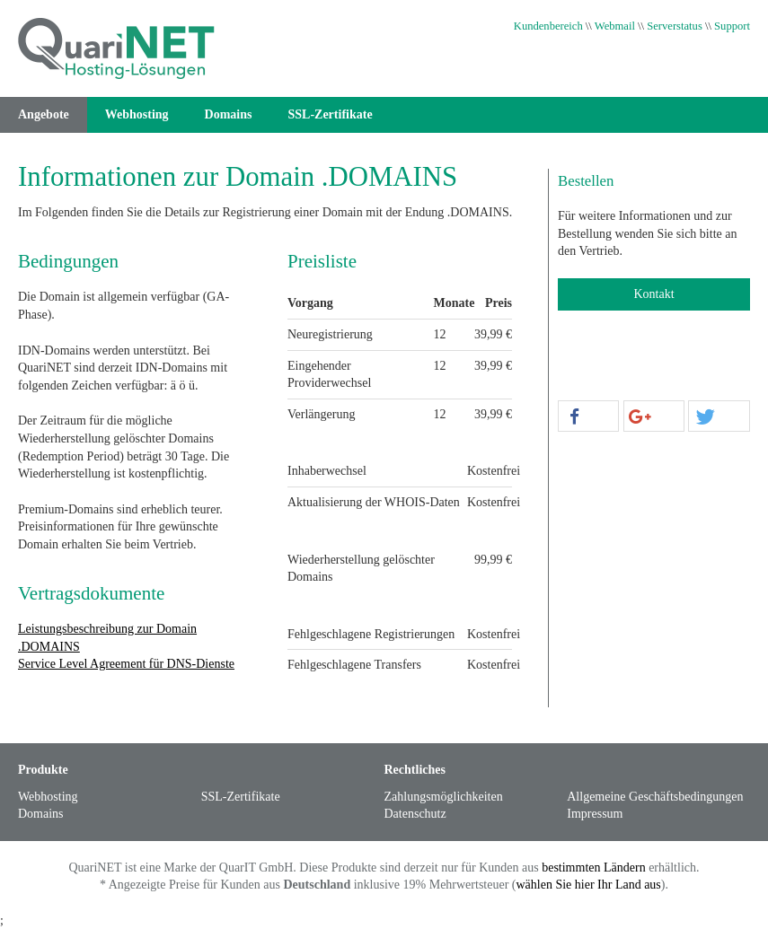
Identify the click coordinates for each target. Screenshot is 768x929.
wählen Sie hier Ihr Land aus (588, 884)
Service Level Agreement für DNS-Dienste (126, 663)
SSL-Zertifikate (330, 114)
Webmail (615, 26)
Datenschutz (415, 813)
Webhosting (137, 114)
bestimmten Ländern (593, 867)
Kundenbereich (548, 26)
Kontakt (653, 294)
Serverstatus (674, 26)
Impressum (594, 813)
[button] (588, 417)
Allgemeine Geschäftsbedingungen (655, 796)
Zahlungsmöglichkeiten (443, 796)
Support (732, 26)
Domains (228, 114)
